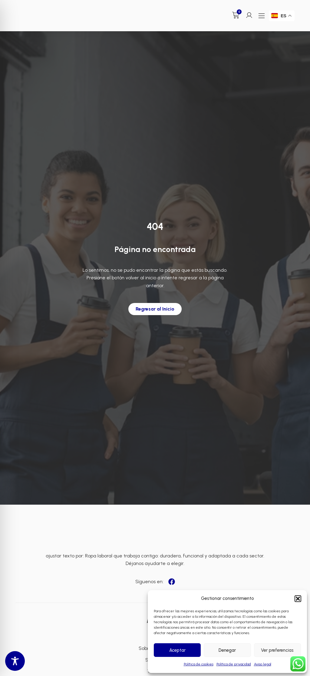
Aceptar (177, 650)
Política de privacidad (233, 664)
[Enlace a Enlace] (38, 12)
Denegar (227, 650)
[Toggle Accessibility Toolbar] (15, 661)
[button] (298, 599)
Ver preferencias (277, 650)
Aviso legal (262, 664)
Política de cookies (198, 664)
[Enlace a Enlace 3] (155, 533)
